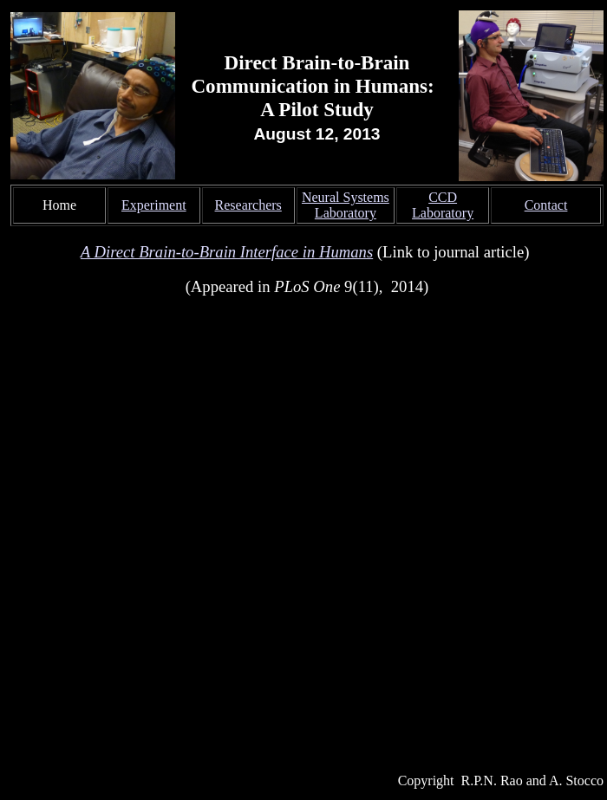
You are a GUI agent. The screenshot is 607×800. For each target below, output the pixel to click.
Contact (546, 205)
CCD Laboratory (442, 205)
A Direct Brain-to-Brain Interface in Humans (227, 252)
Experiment (153, 205)
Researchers (248, 205)
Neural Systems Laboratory (345, 205)
